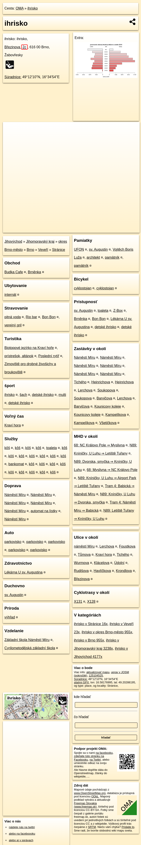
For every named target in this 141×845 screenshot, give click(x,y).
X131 (78, 601)
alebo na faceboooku (22, 833)
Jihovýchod (13, 241)
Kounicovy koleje (108, 406)
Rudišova (81, 571)
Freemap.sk (87, 229)
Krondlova (124, 571)
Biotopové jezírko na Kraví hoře (29, 348)
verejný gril (12, 325)
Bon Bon (49, 317)
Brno (30, 250)
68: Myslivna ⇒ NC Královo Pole (112, 470)
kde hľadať (82, 697)
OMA (20, 8)
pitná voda (12, 317)
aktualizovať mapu (97, 672)
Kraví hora (12, 425)
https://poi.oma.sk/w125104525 (120, 229)
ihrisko (32, 8)
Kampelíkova (115, 415)
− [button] (10, 136)
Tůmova (84, 554)
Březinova (16, 47)
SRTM (92, 827)
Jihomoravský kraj (40, 241)
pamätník (112, 257)
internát (10, 295)
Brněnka (34, 272)
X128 (91, 601)
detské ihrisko (43, 395)
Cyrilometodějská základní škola (29, 648)
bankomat (16, 464)
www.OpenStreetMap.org (90, 793)
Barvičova (104, 398)
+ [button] (10, 129)
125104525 (96, 675)
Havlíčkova (102, 571)
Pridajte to (128, 827)
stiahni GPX (81, 682)
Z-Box (118, 310)
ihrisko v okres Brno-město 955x (107, 632)
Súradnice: (12, 77)
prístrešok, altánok (18, 356)
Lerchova (85, 390)
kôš (7, 448)
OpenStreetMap (64, 229)
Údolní (119, 563)
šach (23, 395)
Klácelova (101, 563)
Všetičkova (107, 423)
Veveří (43, 250)
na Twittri (95, 759)
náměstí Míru (84, 546)
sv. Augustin (13, 595)
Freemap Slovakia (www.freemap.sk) (85, 805)
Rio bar (31, 317)
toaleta (51, 448)
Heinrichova (100, 382)
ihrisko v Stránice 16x (91, 624)
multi (62, 395)
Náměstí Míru (15, 495)
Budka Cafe (13, 272)
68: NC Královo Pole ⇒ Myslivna (99, 445)
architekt (93, 257)
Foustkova (127, 546)
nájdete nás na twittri (22, 827)
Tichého (80, 382)
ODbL (95, 796)
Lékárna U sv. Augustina (23, 572)
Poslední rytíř (48, 356)
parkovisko (12, 542)
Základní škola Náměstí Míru (27, 640)
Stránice (58, 250)
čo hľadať (81, 717)
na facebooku (104, 752)
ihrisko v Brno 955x (89, 640)
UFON (79, 249)
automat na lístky (44, 511)
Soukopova (106, 390)
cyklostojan (82, 288)
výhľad (9, 617)
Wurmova (81, 563)
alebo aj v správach (21, 840)
